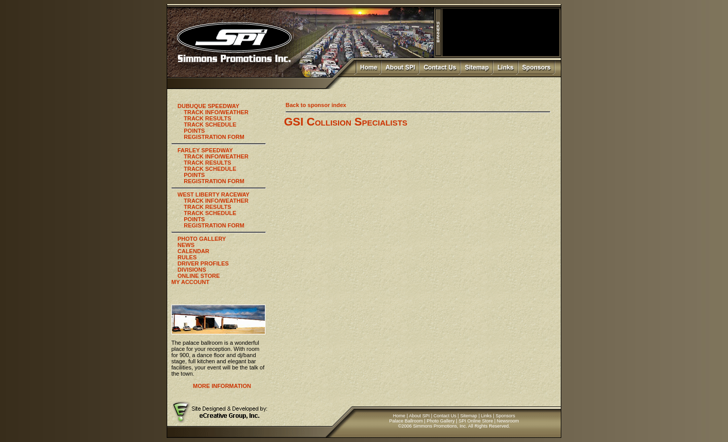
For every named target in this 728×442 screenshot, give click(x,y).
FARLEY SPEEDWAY (205, 150)
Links (486, 415)
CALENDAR (193, 251)
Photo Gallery (441, 420)
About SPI (419, 415)
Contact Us (445, 415)
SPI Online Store (475, 420)
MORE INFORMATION (222, 386)
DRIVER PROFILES (203, 263)
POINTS (194, 131)
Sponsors (505, 415)
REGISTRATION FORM (214, 137)
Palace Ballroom (406, 420)
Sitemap (468, 415)
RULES (187, 257)
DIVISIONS (191, 270)
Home (399, 415)
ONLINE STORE (198, 276)
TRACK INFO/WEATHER (216, 112)
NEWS (185, 245)
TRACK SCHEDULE (210, 124)
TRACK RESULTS (207, 118)
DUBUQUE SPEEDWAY (208, 106)
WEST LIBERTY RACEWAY (213, 194)
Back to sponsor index (316, 105)
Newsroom (508, 420)
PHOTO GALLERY (201, 239)
